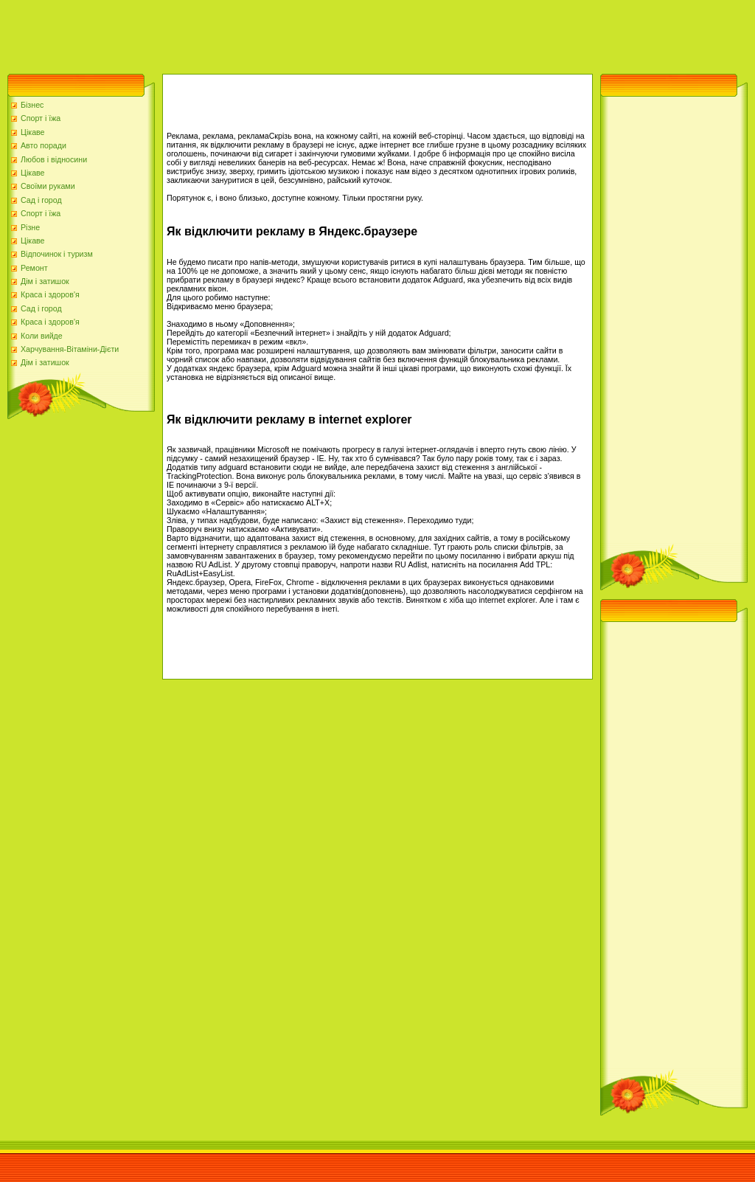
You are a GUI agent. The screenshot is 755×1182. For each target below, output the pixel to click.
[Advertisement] (268, 33)
